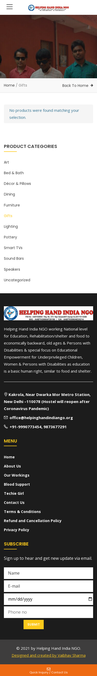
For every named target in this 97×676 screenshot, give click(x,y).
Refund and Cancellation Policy (33, 520)
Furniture (12, 205)
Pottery (10, 237)
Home (9, 85)
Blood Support (17, 484)
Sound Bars (14, 258)
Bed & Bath (14, 173)
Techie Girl (14, 493)
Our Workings (16, 475)
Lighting (11, 226)
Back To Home (75, 85)
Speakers (12, 269)
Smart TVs (13, 247)
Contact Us (14, 502)
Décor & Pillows (17, 183)
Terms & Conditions (22, 511)
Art (6, 162)
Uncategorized (17, 280)
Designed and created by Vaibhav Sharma (49, 655)
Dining (9, 194)
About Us (12, 466)
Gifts (8, 215)
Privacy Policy (16, 529)
